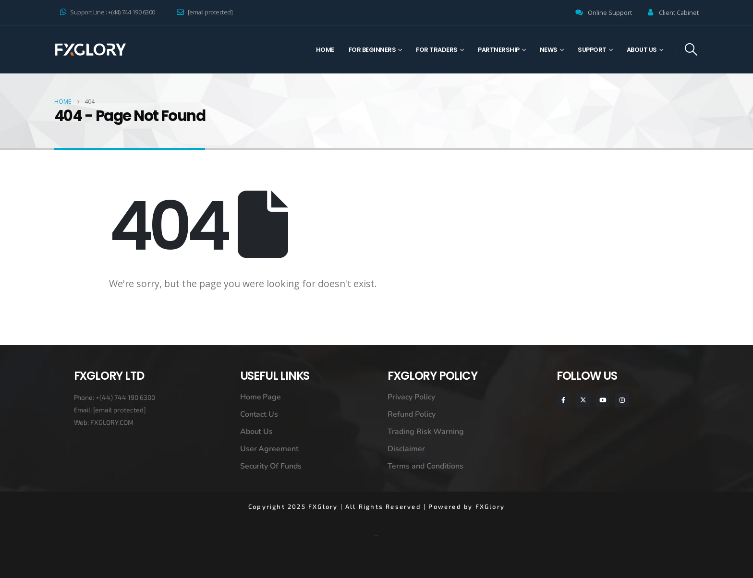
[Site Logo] (90, 49)
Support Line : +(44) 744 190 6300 (107, 12)
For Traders (437, 49)
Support (592, 49)
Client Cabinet (679, 13)
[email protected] (119, 410)
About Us (642, 49)
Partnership (499, 49)
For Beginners (372, 49)
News (549, 49)
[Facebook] (564, 400)
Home (325, 49)
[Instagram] (622, 400)
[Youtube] (602, 400)
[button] (691, 49)
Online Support (610, 13)
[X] (583, 400)
